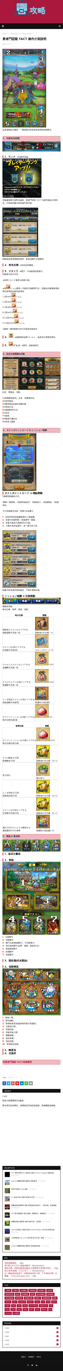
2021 (31, 1336)
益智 (17, 1294)
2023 (31, 1344)
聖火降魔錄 (40, 1294)
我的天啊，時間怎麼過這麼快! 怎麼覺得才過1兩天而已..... (29, 1268)
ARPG (30, 1302)
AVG (37, 1302)
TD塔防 (16, 1313)
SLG (37, 1309)
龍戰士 (37, 1298)
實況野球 (19, 1298)
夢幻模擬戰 (9, 1298)
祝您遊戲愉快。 (11, 1263)
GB (48, 1302)
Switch (8, 1313)
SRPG (44, 1309)
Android (10, 1077)
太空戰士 (41, 1290)
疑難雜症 (31, 1357)
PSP (19, 1309)
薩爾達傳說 (46, 1298)
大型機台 (24, 1290)
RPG (25, 1309)
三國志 (15, 1290)
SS (50, 1309)
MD (19, 1306)
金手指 (49, 1290)
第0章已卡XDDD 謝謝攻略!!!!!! (17, 1265)
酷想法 (23, 1357)
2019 (31, 1328)
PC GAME (33, 1306)
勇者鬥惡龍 (9, 1294)
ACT (14, 1302)
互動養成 (32, 1290)
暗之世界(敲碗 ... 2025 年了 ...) (18, 1271)
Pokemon (43, 1306)
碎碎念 (39, 1357)
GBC (7, 1306)
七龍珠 (8, 1290)
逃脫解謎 (25, 1294)
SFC (31, 1309)
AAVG (8, 1302)
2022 (31, 1340)
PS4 (13, 1309)
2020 (31, 1332)
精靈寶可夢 (28, 1298)
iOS (16, 1077)
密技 (32, 1294)
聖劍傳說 (50, 1294)
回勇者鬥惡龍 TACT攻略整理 (17, 1062)
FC (43, 1302)
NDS (25, 1306)
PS (51, 1306)
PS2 (7, 1309)
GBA (54, 1302)
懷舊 (54, 1298)
